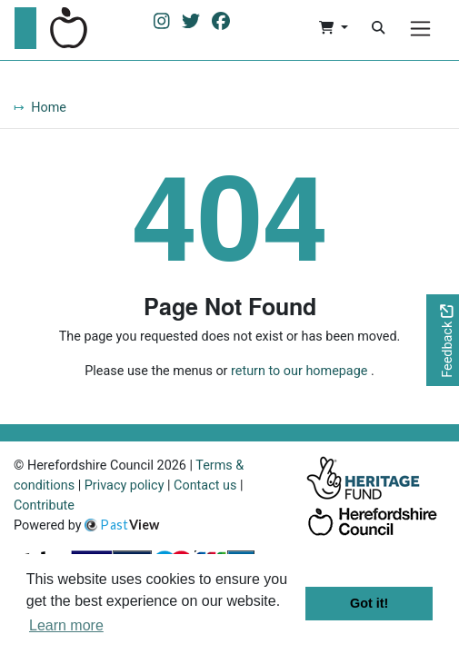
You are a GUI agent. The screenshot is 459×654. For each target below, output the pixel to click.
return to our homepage (299, 371)
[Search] (378, 28)
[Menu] (420, 28)
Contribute (44, 505)
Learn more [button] (66, 625)
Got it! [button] (369, 603)
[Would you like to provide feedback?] (442, 340)
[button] (333, 28)
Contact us (205, 485)
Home (48, 107)
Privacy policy (125, 485)
